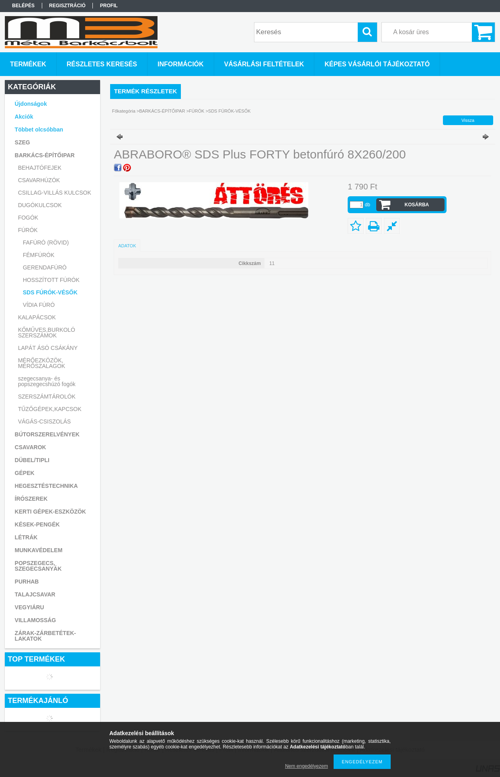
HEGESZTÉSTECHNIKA (46, 486)
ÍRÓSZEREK (31, 498)
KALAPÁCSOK (37, 317)
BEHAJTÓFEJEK (39, 167)
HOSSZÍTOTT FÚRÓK (51, 280)
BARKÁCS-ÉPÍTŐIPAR (162, 111)
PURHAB (27, 581)
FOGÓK (28, 217)
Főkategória (123, 111)
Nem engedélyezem (306, 766)
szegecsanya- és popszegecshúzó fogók (47, 381)
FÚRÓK (197, 111)
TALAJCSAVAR (35, 594)
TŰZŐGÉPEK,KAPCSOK (50, 409)
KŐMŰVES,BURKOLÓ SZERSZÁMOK (46, 333)
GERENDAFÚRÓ (45, 267)
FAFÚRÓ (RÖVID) (46, 242)
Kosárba (417, 205)
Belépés (23, 5)
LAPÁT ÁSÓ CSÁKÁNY (48, 348)
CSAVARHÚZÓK (39, 180)
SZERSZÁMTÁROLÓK (47, 396)
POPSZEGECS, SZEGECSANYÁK (38, 566)
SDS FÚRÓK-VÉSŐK (50, 292)
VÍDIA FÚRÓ (39, 305)
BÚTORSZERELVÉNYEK (47, 434)
